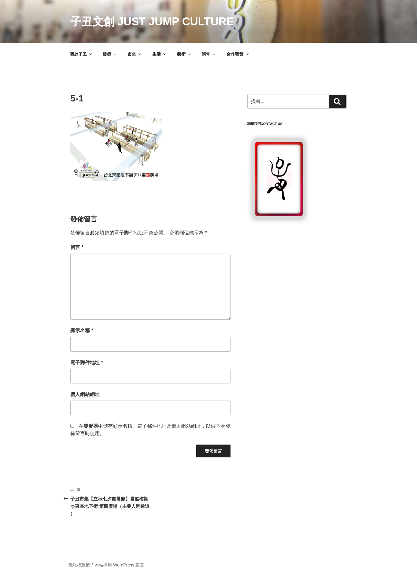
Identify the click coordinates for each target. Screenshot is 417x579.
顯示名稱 (81, 330)
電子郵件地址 (86, 362)
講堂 (209, 54)
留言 (76, 247)
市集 (134, 54)
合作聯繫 (238, 54)
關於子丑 (81, 54)
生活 (159, 54)
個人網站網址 (85, 394)
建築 (110, 54)
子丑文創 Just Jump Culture (152, 21)
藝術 (184, 54)
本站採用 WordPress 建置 (119, 565)
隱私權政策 (79, 565)
